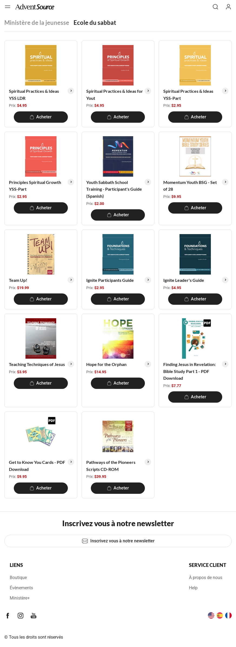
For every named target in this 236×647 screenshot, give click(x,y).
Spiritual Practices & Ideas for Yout (114, 94)
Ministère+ (20, 598)
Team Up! (18, 280)
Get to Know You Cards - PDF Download (37, 466)
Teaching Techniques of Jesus (37, 364)
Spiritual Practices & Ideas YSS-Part (188, 94)
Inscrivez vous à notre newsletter (118, 541)
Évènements (21, 587)
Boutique (18, 577)
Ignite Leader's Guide (183, 280)
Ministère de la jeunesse (36, 22)
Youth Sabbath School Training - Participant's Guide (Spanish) (114, 189)
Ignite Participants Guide (110, 280)
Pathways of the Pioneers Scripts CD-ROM (110, 466)
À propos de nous (205, 577)
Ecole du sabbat (95, 22)
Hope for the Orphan (106, 364)
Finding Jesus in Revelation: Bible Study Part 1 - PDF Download (189, 371)
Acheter (41, 116)
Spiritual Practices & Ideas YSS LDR (34, 94)
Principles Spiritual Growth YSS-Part (35, 186)
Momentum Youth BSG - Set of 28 (190, 186)
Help (193, 587)
